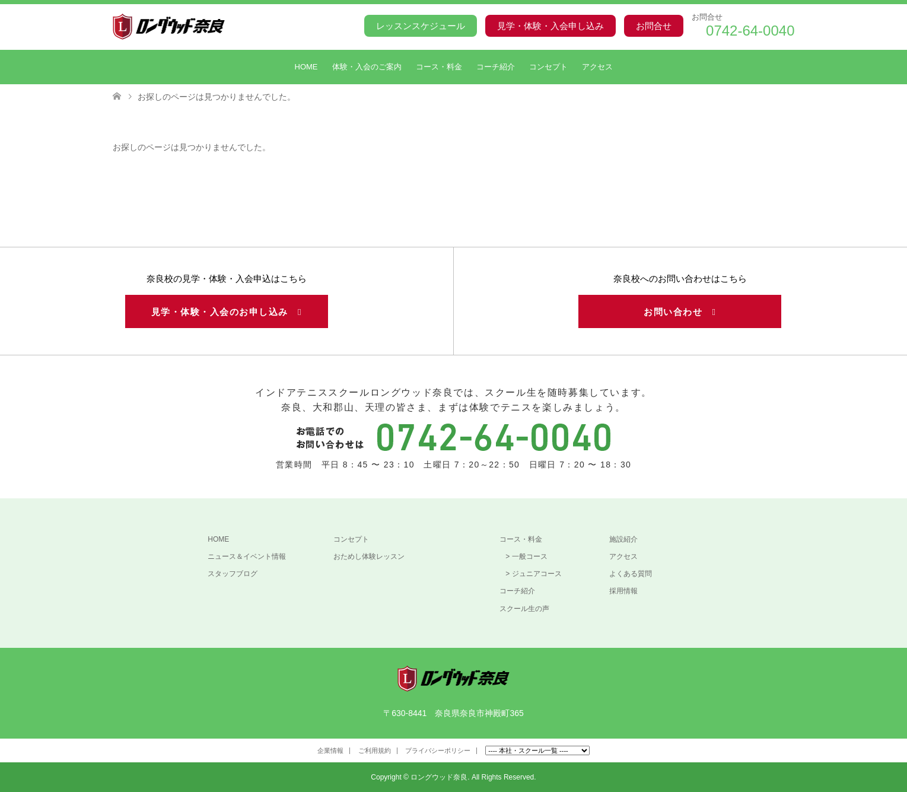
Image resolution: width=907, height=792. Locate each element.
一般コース (530, 556)
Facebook (120, 753)
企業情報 (330, 750)
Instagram (139, 753)
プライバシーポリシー (437, 750)
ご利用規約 (374, 750)
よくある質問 (630, 574)
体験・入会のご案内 (367, 66)
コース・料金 (439, 66)
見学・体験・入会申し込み (550, 26)
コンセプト (548, 66)
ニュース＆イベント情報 (247, 556)
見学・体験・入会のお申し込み (226, 312)
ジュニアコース (537, 574)
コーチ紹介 (495, 66)
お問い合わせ (680, 312)
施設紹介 (623, 539)
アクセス (597, 66)
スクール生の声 (524, 609)
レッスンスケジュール (420, 26)
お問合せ (654, 26)
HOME (306, 66)
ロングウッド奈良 (438, 777)
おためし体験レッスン (369, 556)
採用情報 (623, 591)
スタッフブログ (232, 574)
